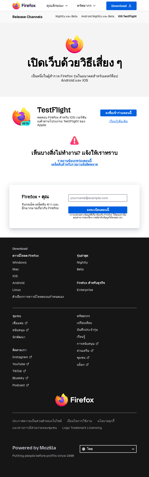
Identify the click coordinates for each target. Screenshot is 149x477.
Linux (16, 290)
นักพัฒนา (18, 337)
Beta (80, 269)
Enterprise (85, 290)
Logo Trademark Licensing (82, 428)
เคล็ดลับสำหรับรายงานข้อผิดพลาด (74, 164)
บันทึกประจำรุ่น (87, 330)
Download (121, 6)
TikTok (17, 371)
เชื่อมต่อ (17, 323)
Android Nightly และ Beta (97, 16)
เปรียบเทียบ (84, 323)
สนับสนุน (18, 330)
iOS (15, 276)
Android (18, 283)
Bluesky (18, 378)
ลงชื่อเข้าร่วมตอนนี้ (118, 113)
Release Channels (27, 17)
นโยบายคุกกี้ (105, 421)
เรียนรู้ (81, 337)
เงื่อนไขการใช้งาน (79, 421)
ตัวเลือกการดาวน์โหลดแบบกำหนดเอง (38, 297)
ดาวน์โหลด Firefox (25, 256)
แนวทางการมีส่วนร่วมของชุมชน (34, 428)
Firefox (74, 399)
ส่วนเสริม (83, 351)
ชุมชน (81, 357)
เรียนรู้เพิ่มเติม (118, 121)
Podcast (18, 385)
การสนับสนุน (85, 344)
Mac (15, 269)
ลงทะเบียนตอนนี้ (98, 210)
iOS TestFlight (127, 16)
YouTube (18, 364)
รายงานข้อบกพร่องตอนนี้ (74, 161)
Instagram (20, 357)
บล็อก (81, 364)
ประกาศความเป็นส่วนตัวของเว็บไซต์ (37, 421)
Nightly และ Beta (66, 16)
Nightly (82, 262)
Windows (19, 262)
